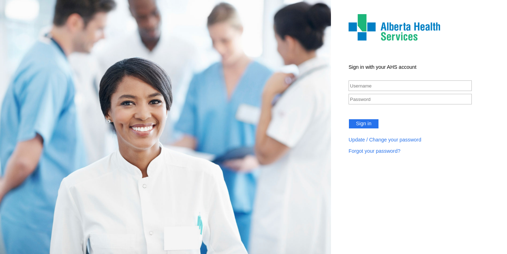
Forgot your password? (374, 151)
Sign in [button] (363, 123)
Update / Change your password (385, 140)
